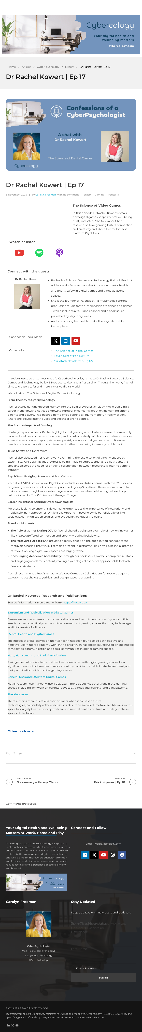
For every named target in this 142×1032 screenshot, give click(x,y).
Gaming (99, 194)
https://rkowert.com (76, 602)
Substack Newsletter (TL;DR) (73, 361)
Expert (69, 66)
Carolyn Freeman (45, 194)
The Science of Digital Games (73, 350)
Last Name (79, 949)
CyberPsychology (48, 66)
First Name (79, 932)
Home (12, 66)
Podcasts (113, 194)
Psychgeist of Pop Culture (71, 355)
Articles (26, 66)
